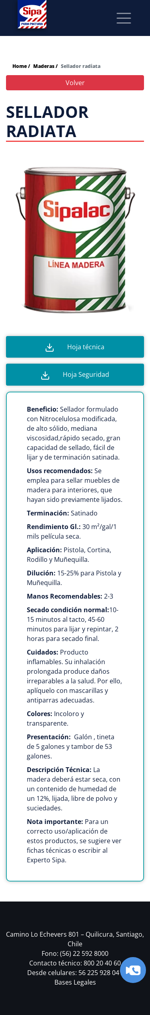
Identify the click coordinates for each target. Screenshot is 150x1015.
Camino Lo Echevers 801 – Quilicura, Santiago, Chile (75, 939)
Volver (75, 82)
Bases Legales (75, 982)
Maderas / (45, 66)
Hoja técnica (75, 347)
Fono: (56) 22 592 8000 (75, 953)
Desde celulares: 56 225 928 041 (75, 972)
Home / (21, 66)
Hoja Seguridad (75, 374)
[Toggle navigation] (124, 18)
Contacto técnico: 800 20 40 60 (75, 963)
